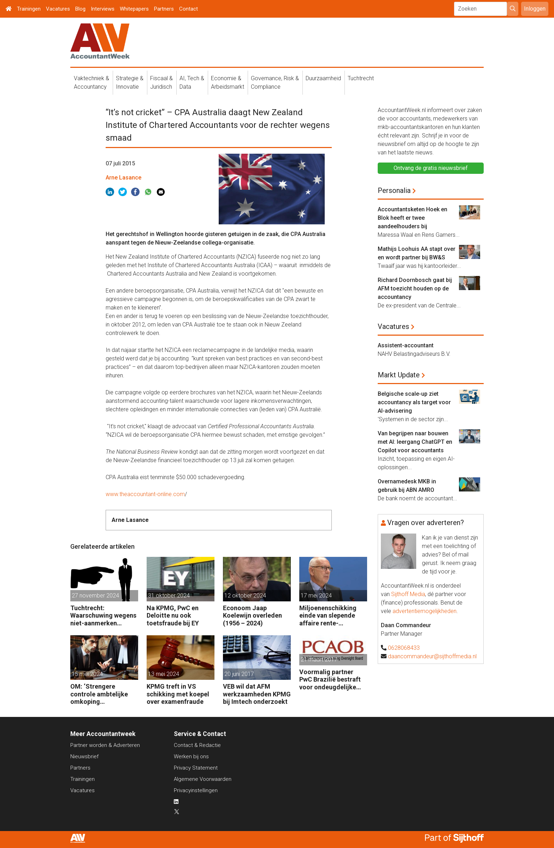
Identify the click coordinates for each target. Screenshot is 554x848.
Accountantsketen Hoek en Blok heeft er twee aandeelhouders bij (412, 218)
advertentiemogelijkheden (424, 611)
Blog (80, 9)
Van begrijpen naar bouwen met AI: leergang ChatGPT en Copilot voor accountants (415, 442)
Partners (164, 9)
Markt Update (399, 375)
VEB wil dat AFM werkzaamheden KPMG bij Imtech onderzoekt (257, 694)
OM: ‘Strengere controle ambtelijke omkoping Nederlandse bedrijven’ (103, 694)
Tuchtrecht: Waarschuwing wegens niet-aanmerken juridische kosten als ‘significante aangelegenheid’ (103, 615)
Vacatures (58, 9)
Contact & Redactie (197, 745)
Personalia (394, 190)
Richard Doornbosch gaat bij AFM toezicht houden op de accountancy (415, 288)
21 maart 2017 (319, 659)
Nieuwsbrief (84, 756)
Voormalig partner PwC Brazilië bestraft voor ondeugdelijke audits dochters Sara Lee (330, 679)
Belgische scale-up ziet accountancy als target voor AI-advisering (414, 402)
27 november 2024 (95, 595)
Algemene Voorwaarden (202, 779)
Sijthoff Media (408, 594)
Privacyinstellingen (196, 790)
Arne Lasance (123, 177)
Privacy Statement (196, 768)
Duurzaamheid (323, 78)
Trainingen (29, 9)
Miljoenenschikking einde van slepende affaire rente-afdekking (327, 615)
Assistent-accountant (406, 345)
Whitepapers (134, 9)
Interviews (102, 9)
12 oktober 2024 (245, 595)
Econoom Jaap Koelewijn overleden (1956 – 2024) (252, 615)
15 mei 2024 (87, 674)
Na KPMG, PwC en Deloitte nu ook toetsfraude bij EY (173, 615)
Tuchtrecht (361, 78)
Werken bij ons (191, 756)
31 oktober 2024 (169, 595)
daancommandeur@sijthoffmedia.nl (432, 656)
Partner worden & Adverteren (105, 745)
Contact (188, 9)
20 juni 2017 (239, 674)
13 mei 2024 (163, 674)
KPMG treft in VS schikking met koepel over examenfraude (178, 694)
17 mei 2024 (316, 595)
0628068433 (404, 647)
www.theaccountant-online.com (145, 494)
